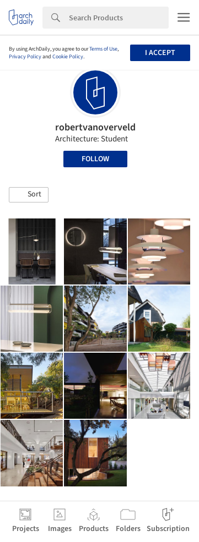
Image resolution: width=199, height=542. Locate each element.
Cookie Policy (67, 57)
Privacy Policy (25, 57)
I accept (160, 52)
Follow (95, 159)
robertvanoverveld (95, 127)
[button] (29, 194)
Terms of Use (103, 49)
